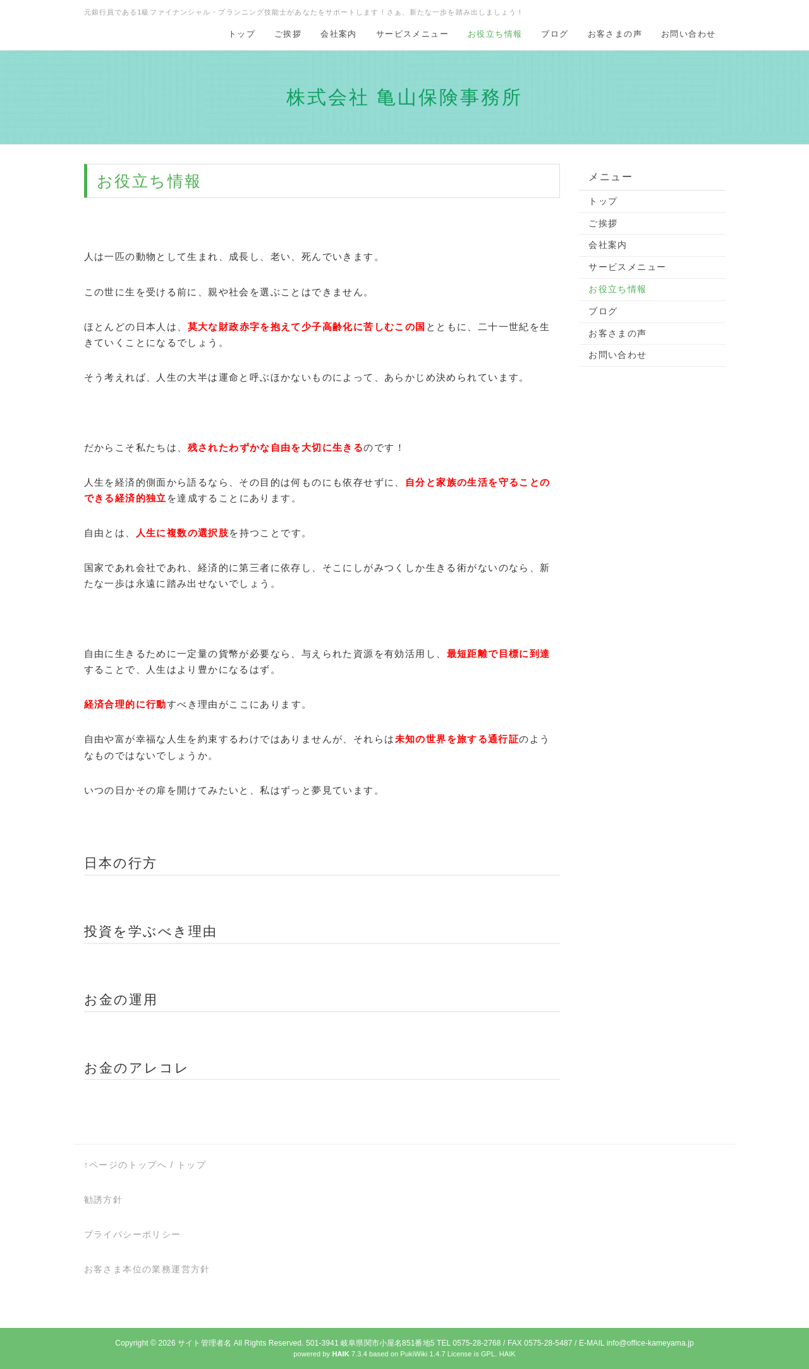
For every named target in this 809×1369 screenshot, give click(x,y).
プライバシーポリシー (132, 1234)
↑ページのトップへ (125, 1165)
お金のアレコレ (137, 1067)
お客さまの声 (615, 34)
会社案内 (338, 34)
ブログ (554, 34)
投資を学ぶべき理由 (151, 931)
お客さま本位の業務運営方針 (147, 1269)
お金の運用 (121, 999)
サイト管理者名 (204, 1343)
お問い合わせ (688, 34)
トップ (241, 34)
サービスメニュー (412, 34)
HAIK (507, 1354)
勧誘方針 (103, 1199)
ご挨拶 (287, 34)
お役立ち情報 (495, 34)
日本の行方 (121, 863)
